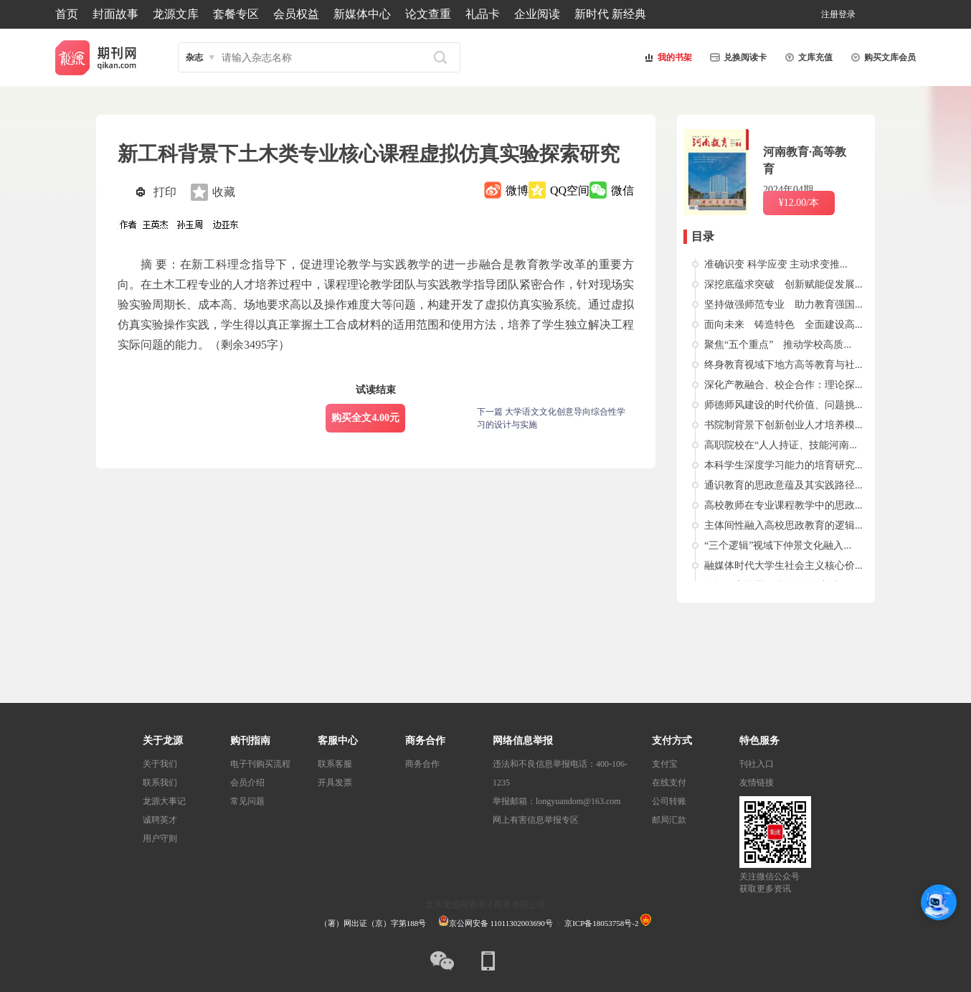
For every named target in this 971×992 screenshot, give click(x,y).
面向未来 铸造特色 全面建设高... (783, 324)
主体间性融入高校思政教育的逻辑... (783, 525)
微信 (622, 190)
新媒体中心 (362, 14)
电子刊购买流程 (260, 764)
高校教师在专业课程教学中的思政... (783, 505)
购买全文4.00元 (365, 417)
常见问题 (247, 801)
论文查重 (428, 14)
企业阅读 (537, 14)
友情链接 (756, 783)
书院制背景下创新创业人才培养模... (783, 425)
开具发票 (335, 783)
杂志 (194, 57)
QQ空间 (569, 190)
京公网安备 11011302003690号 (495, 923)
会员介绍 (247, 783)
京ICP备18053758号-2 (601, 923)
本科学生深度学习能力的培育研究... (783, 465)
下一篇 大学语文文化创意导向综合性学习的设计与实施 (551, 418)
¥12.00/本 (799, 202)
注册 (829, 14)
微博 (517, 190)
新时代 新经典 (610, 14)
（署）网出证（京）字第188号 (373, 923)
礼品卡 (482, 14)
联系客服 (335, 764)
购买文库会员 (881, 57)
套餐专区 (236, 14)
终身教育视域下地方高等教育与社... (783, 364)
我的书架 (666, 57)
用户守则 (160, 838)
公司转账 (669, 801)
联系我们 (160, 783)
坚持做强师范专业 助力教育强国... (783, 304)
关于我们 (160, 764)
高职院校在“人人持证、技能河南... (780, 445)
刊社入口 (756, 764)
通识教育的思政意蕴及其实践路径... (783, 485)
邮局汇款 (669, 820)
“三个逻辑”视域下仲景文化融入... (777, 545)
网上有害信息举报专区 (536, 820)
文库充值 (807, 57)
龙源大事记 (164, 801)
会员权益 (296, 14)
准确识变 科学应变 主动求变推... (776, 264)
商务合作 (422, 764)
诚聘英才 (160, 820)
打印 (164, 192)
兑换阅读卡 (736, 57)
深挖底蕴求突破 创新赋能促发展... (783, 284)
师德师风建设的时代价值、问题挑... (783, 405)
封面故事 (115, 14)
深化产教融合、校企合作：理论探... (783, 384)
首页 (66, 14)
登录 (847, 14)
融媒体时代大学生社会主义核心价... (783, 565)
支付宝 (665, 764)
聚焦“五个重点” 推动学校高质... (777, 344)
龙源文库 (176, 14)
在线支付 (669, 783)
